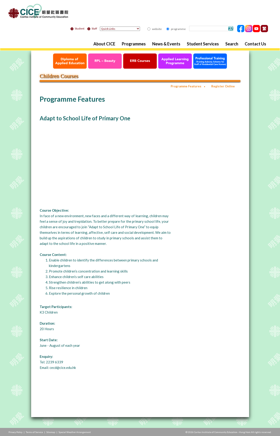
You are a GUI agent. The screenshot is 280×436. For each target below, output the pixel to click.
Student (77, 28)
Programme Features (186, 86)
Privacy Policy (15, 432)
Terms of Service (34, 432)
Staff (92, 28)
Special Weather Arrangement (75, 432)
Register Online (223, 86)
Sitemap (50, 432)
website (157, 29)
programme (178, 29)
